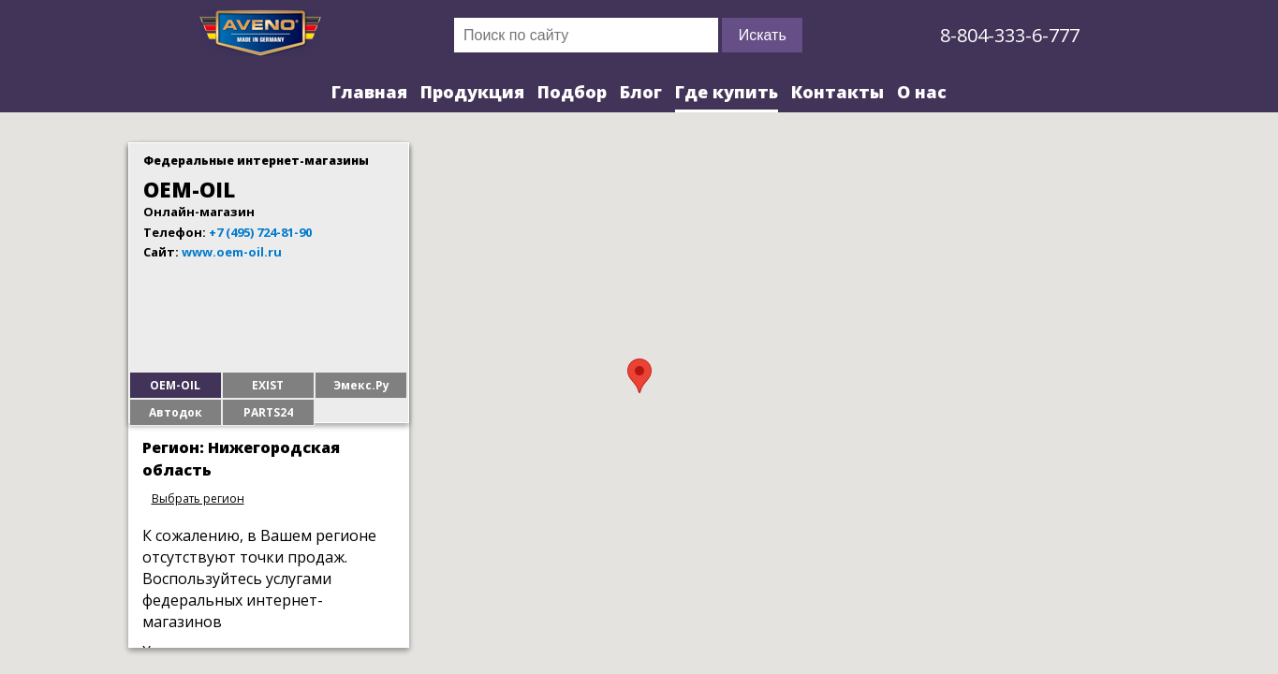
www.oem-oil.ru (232, 251)
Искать (762, 35)
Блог (641, 92)
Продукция (472, 92)
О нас (922, 92)
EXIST (268, 385)
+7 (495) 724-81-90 (260, 232)
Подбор (572, 92)
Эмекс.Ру (361, 385)
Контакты (837, 92)
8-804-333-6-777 (1010, 35)
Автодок (175, 412)
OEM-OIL (175, 385)
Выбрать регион (198, 498)
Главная (369, 92)
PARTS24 (268, 412)
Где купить (726, 92)
